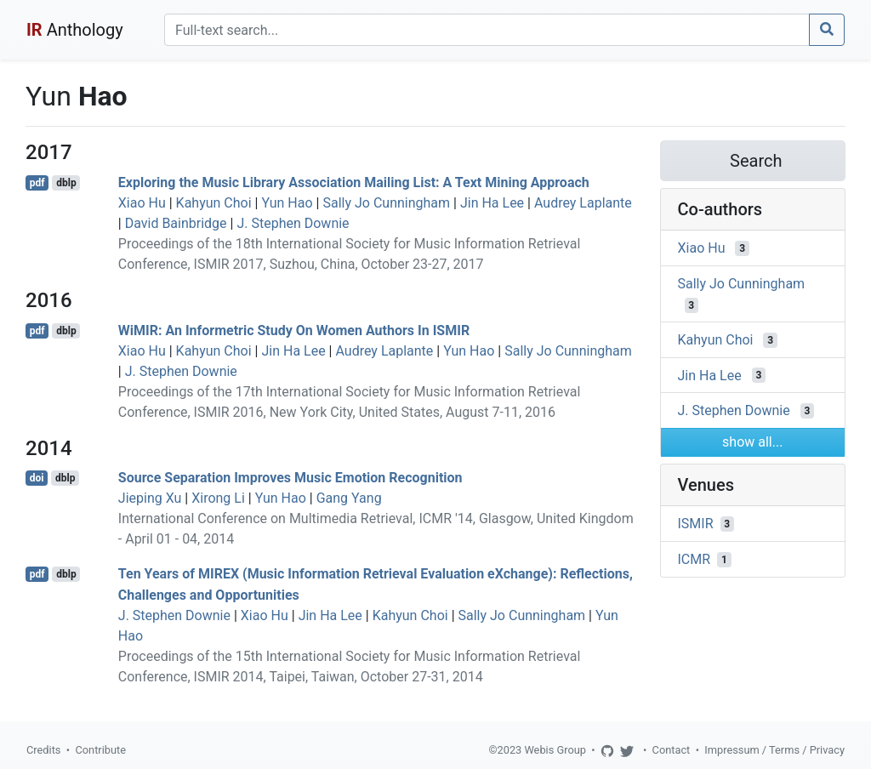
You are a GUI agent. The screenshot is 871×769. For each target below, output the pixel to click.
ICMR (694, 559)
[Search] (487, 30)
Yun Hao (286, 203)
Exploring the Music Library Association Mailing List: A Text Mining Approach (353, 182)
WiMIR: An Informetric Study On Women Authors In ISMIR (294, 330)
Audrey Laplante (583, 203)
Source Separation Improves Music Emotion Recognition (290, 478)
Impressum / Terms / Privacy (774, 749)
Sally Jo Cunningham (386, 203)
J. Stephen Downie (292, 223)
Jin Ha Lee (492, 203)
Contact (671, 749)
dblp (66, 183)
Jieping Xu (150, 498)
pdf (37, 183)
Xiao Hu (142, 203)
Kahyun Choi (214, 203)
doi (37, 478)
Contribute (100, 749)
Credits (43, 749)
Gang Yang (349, 498)
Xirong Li (218, 498)
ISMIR (696, 524)
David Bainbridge (176, 223)
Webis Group (555, 749)
